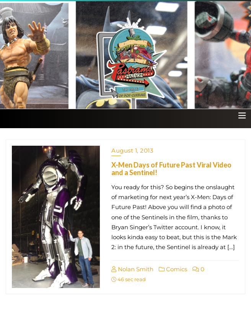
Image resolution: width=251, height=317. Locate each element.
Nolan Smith (132, 269)
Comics (173, 269)
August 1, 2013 (132, 150)
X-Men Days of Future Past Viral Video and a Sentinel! (171, 169)
